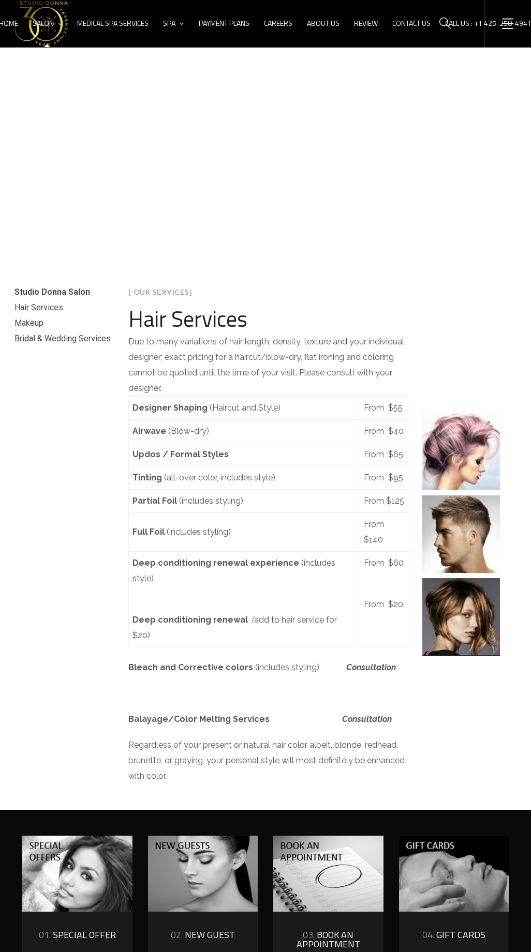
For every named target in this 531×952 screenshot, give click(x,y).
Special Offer (77, 935)
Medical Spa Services (113, 23)
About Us (323, 23)
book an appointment (328, 939)
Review (366, 23)
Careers (278, 23)
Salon (43, 23)
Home (233, 172)
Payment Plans (224, 23)
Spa (169, 23)
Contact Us (411, 23)
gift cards (453, 935)
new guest (203, 935)
